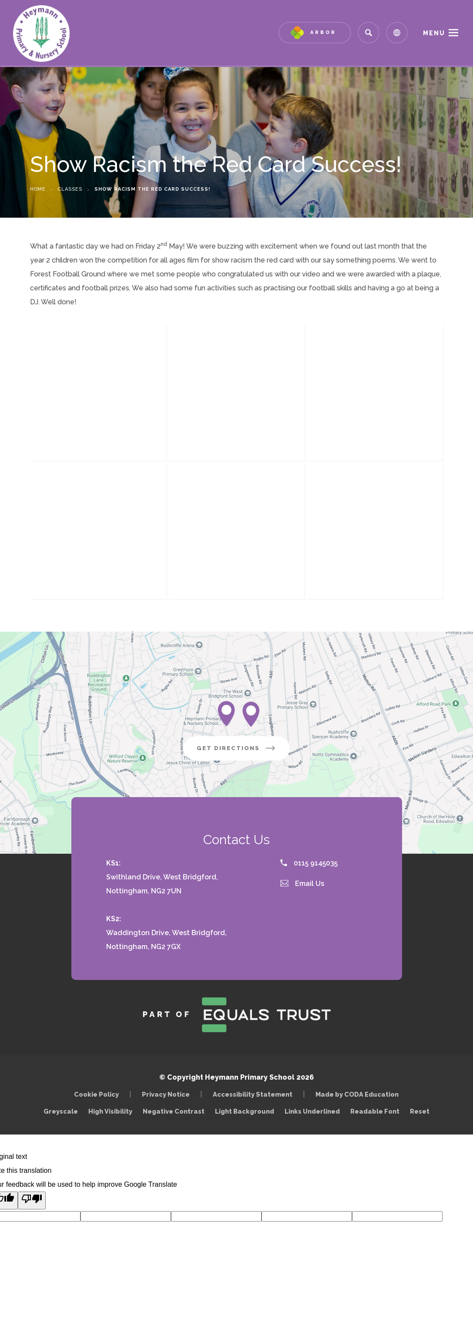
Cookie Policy (96, 1094)
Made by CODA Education (359, 1094)
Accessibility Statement (252, 1094)
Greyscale (61, 1111)
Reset (419, 1111)
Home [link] (38, 189)
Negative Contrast (174, 1111)
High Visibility (110, 1111)
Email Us (302, 883)
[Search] (368, 33)
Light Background (244, 1111)
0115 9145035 (309, 863)
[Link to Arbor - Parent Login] (315, 33)
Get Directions (243, 751)
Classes (70, 189)
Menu (434, 33)
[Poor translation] (32, 1200)
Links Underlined (312, 1111)
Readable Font (374, 1111)
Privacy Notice (166, 1094)
